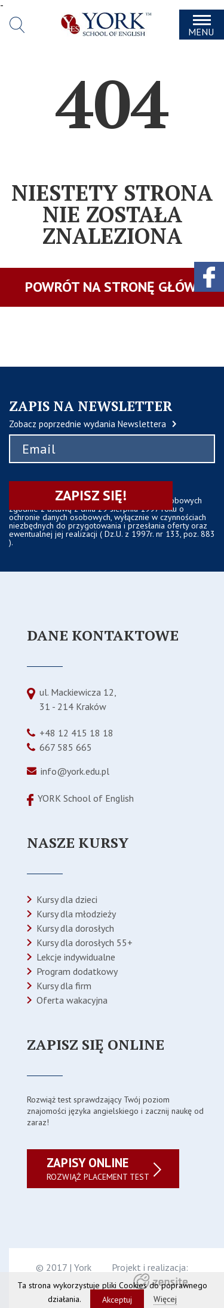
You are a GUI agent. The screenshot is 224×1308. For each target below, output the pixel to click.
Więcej (165, 1299)
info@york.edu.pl (75, 771)
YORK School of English (86, 798)
